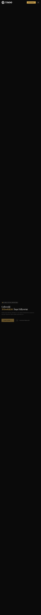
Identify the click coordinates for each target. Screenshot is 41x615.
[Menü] (38, 2)
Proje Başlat (31, 2)
